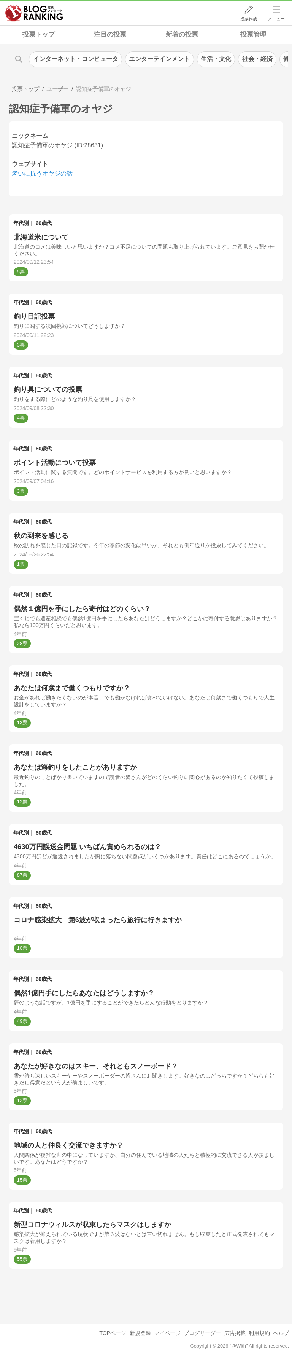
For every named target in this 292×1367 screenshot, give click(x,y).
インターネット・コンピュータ (75, 59)
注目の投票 (110, 34)
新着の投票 (182, 34)
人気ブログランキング (34, 13)
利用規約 (259, 1333)
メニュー (276, 18)
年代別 (21, 223)
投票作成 (248, 18)
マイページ (167, 1333)
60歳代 (44, 223)
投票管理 (253, 34)
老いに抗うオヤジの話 (42, 173)
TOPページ (112, 1333)
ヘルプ (281, 1333)
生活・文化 (216, 59)
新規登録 (140, 1333)
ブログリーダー (202, 1333)
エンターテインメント (159, 59)
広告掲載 (235, 1333)
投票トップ (38, 34)
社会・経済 (257, 59)
